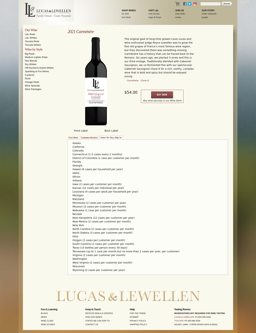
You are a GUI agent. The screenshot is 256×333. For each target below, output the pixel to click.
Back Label (111, 130)
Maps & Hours (154, 17)
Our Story (208, 10)
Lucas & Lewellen (184, 317)
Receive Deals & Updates (99, 313)
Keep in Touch (93, 309)
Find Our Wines (93, 317)
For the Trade (138, 313)
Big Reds (29, 53)
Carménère (132, 80)
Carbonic (29, 75)
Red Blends (31, 60)
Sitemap (134, 317)
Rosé (27, 78)
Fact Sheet (73, 137)
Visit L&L (153, 10)
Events (178, 17)
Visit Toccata (153, 13)
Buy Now (162, 94)
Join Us (179, 10)
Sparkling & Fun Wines (37, 71)
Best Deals (126, 17)
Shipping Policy (138, 324)
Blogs (44, 313)
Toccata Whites (33, 45)
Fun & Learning (49, 309)
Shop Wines (129, 10)
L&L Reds (30, 34)
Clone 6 (145, 80)
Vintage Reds (32, 82)
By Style (125, 13)
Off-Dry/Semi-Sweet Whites (39, 67)
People (205, 17)
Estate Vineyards (209, 13)
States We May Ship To (110, 137)
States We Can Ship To (97, 321)
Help (132, 309)
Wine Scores (48, 324)
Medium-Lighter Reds (36, 57)
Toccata (178, 321)
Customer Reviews (89, 137)
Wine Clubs (180, 13)
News (44, 317)
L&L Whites (31, 37)
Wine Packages (33, 89)
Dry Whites (30, 64)
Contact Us (91, 324)
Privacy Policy (138, 321)
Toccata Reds (32, 41)
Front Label (81, 130)
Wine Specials (32, 85)
